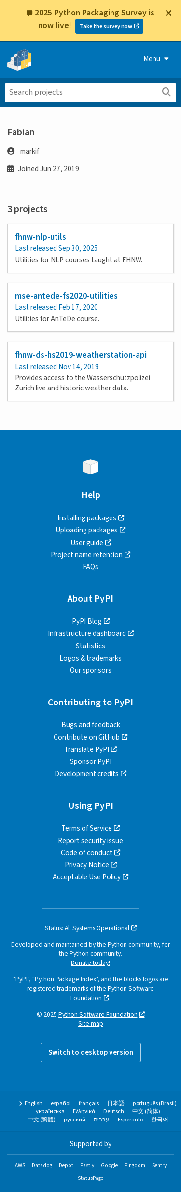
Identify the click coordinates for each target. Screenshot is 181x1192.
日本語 (116, 1103)
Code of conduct (86, 852)
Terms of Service (86, 828)
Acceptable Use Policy (87, 877)
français (89, 1103)
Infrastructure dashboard (87, 633)
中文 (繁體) (42, 1120)
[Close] (168, 13)
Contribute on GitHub (87, 737)
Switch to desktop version (90, 1052)
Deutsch (113, 1111)
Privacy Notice (87, 865)
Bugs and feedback (90, 724)
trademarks (72, 988)
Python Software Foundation (98, 1014)
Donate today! (90, 962)
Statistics (90, 646)
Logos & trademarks (90, 658)
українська (50, 1111)
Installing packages (86, 518)
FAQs (90, 566)
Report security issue (90, 840)
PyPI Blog (87, 621)
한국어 (159, 1120)
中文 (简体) (146, 1111)
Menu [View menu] (156, 59)
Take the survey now (106, 26)
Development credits (87, 773)
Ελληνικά (84, 1111)
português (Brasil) (155, 1103)
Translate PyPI (86, 749)
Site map (90, 1023)
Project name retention (87, 554)
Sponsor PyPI (90, 761)
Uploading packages (87, 530)
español (60, 1103)
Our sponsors (90, 670)
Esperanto (130, 1120)
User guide (86, 542)
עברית (102, 1120)
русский (74, 1120)
